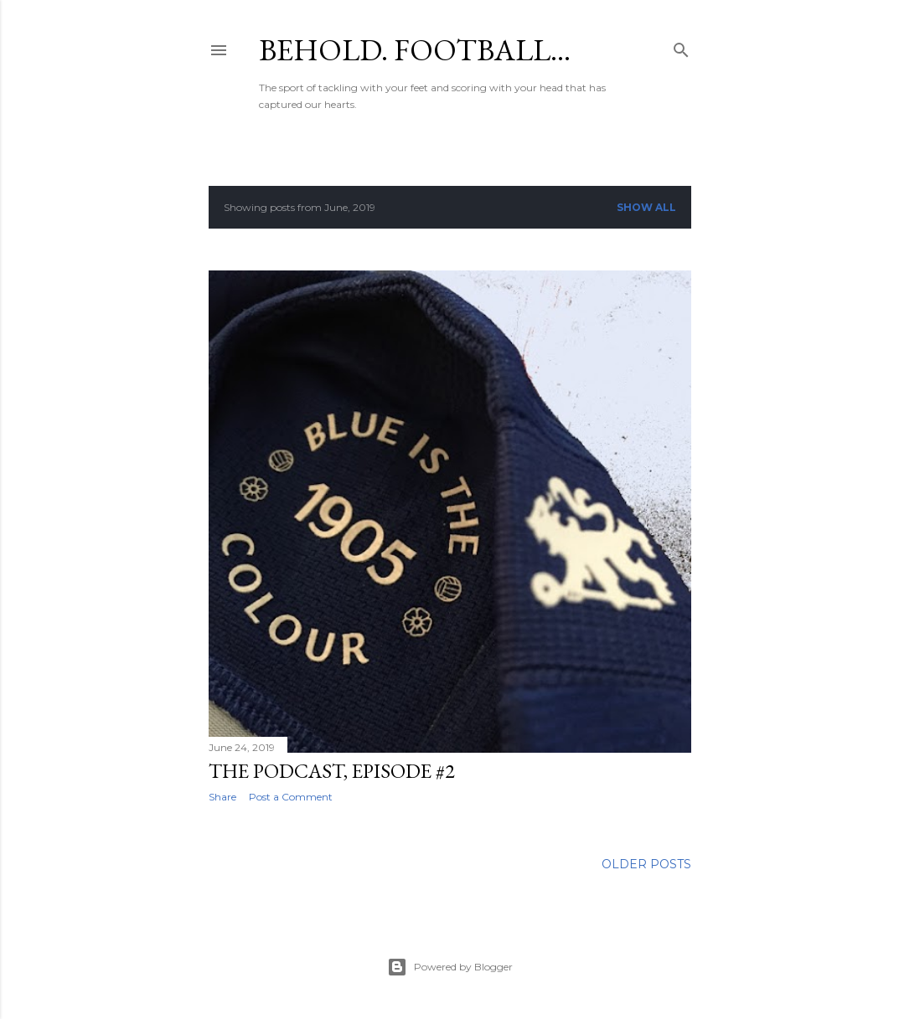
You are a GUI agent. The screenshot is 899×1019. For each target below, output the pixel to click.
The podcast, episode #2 (332, 771)
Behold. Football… (415, 49)
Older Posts (646, 864)
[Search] (681, 46)
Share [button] (222, 796)
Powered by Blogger (450, 967)
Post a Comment (291, 796)
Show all (646, 207)
